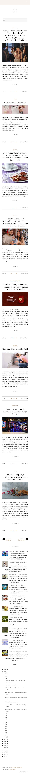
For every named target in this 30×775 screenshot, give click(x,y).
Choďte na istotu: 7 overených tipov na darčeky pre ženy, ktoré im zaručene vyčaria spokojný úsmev (15, 222)
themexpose (12, 769)
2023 (5, 676)
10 (5, 715)
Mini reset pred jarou (18, 640)
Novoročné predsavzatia (15, 103)
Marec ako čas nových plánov (18, 585)
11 (5, 713)
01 (5, 735)
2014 (5, 754)
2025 (5, 671)
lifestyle (15, 27)
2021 (5, 739)
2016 (5, 750)
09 (5, 717)
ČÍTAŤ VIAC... (15, 84)
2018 (5, 745)
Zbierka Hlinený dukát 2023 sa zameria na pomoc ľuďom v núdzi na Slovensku (15, 286)
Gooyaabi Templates (16, 767)
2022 (5, 737)
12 (5, 678)
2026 (5, 669)
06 (5, 724)
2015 (5, 752)
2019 (5, 743)
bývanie (15, 149)
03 (5, 730)
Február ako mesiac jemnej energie (18, 617)
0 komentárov (24, 91)
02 (5, 732)
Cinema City (15, 405)
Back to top (23, 771)
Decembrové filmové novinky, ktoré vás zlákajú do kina (15, 411)
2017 (5, 747)
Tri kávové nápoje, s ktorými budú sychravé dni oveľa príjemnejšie (15, 476)
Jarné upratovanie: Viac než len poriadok (18, 574)
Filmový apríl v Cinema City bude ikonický (18, 551)
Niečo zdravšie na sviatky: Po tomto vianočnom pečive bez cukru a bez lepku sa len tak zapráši (15, 156)
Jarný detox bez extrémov (18, 596)
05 (5, 726)
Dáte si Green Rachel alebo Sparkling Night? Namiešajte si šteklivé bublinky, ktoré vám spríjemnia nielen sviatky (15, 35)
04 (5, 728)
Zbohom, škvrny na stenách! (15, 349)
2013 (5, 756)
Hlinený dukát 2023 (15, 280)
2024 (15, 99)
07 (5, 722)
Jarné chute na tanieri (18, 606)
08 (5, 720)
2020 (5, 741)
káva (15, 471)
